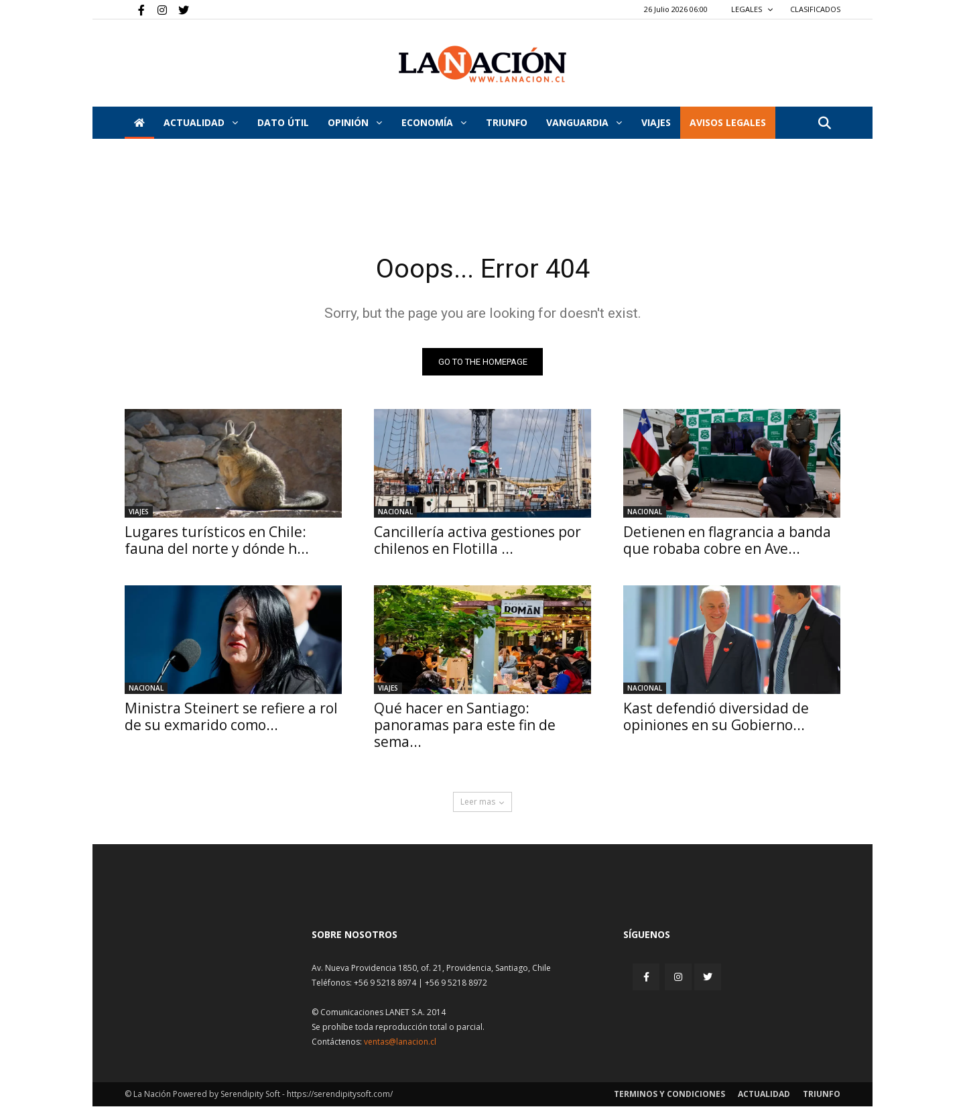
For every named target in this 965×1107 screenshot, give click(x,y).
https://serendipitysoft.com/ (340, 1094)
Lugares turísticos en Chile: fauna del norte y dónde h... (217, 541)
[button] (824, 123)
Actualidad (201, 122)
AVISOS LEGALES (728, 122)
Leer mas (482, 802)
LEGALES (752, 9)
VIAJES (656, 122)
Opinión (355, 122)
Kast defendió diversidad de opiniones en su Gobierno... (716, 717)
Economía (433, 122)
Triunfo (506, 122)
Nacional (395, 512)
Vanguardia (584, 122)
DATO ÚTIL (283, 122)
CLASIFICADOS (815, 9)
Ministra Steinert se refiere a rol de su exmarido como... (231, 717)
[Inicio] (139, 123)
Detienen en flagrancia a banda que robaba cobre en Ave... (727, 541)
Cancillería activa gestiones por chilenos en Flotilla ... (477, 541)
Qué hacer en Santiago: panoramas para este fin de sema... (465, 725)
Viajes (139, 512)
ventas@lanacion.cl (400, 1042)
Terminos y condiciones (669, 1094)
